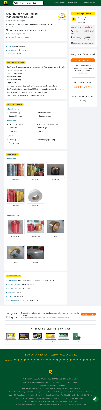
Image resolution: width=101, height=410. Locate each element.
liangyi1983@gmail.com (17, 34)
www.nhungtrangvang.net (51, 341)
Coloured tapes (45, 113)
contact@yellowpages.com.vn (85, 43)
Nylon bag (12, 140)
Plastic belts (13, 131)
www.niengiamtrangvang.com (38, 340)
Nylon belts (13, 128)
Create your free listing (89, 2)
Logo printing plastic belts (49, 124)
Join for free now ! (83, 60)
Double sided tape (15, 116)
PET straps (43, 128)
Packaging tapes (45, 116)
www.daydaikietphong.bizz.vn (19, 37)
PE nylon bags (14, 143)
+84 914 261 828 (85, 37)
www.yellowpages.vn (24, 341)
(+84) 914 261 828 (47, 401)
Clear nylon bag (14, 113)
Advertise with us (73, 2)
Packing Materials (19, 46)
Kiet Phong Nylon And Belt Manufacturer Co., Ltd (25, 3)
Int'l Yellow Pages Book (77, 341)
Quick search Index (60, 2)
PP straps (42, 131)
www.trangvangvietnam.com (11, 340)
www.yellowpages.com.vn (64, 340)
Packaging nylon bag (47, 140)
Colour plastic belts (16, 124)
